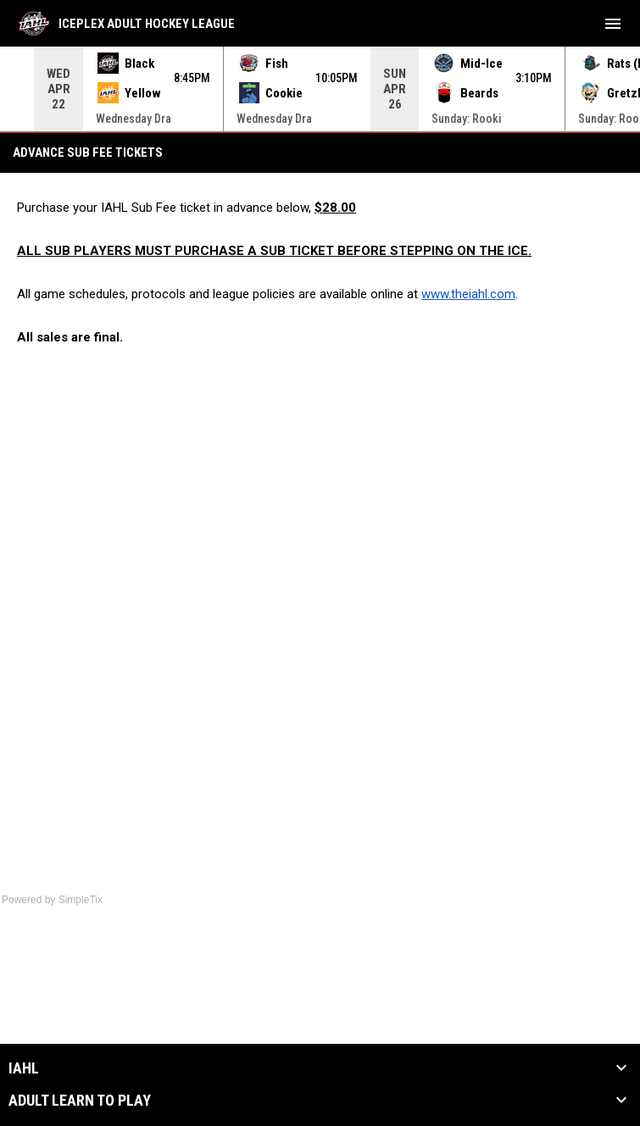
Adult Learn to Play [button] (79, 1100)
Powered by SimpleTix (52, 900)
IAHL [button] (23, 1068)
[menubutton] (613, 24)
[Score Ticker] (320, 89)
